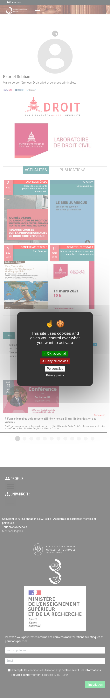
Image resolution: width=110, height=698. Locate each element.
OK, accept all (55, 353)
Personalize (55, 368)
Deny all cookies (55, 361)
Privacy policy (55, 375)
